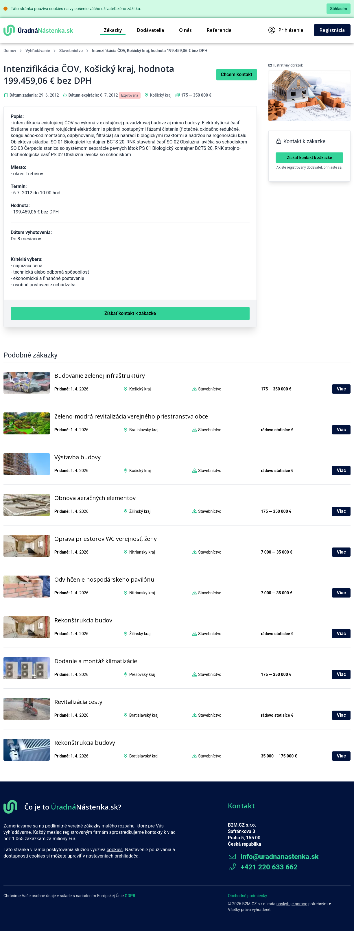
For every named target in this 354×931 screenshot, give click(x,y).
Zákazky (113, 30)
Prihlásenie (285, 30)
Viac (341, 389)
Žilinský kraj (139, 511)
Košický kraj (161, 95)
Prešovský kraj (142, 674)
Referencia (219, 30)
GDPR (130, 895)
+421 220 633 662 (263, 867)
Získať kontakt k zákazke (309, 157)
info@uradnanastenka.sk (273, 857)
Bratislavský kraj (143, 429)
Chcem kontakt (236, 74)
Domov (9, 50)
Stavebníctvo (71, 50)
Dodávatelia (150, 30)
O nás (185, 30)
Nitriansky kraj (142, 552)
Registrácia (332, 30)
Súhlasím (338, 8)
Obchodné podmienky (247, 895)
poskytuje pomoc (291, 903)
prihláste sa (333, 167)
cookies (115, 849)
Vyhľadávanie (37, 50)
